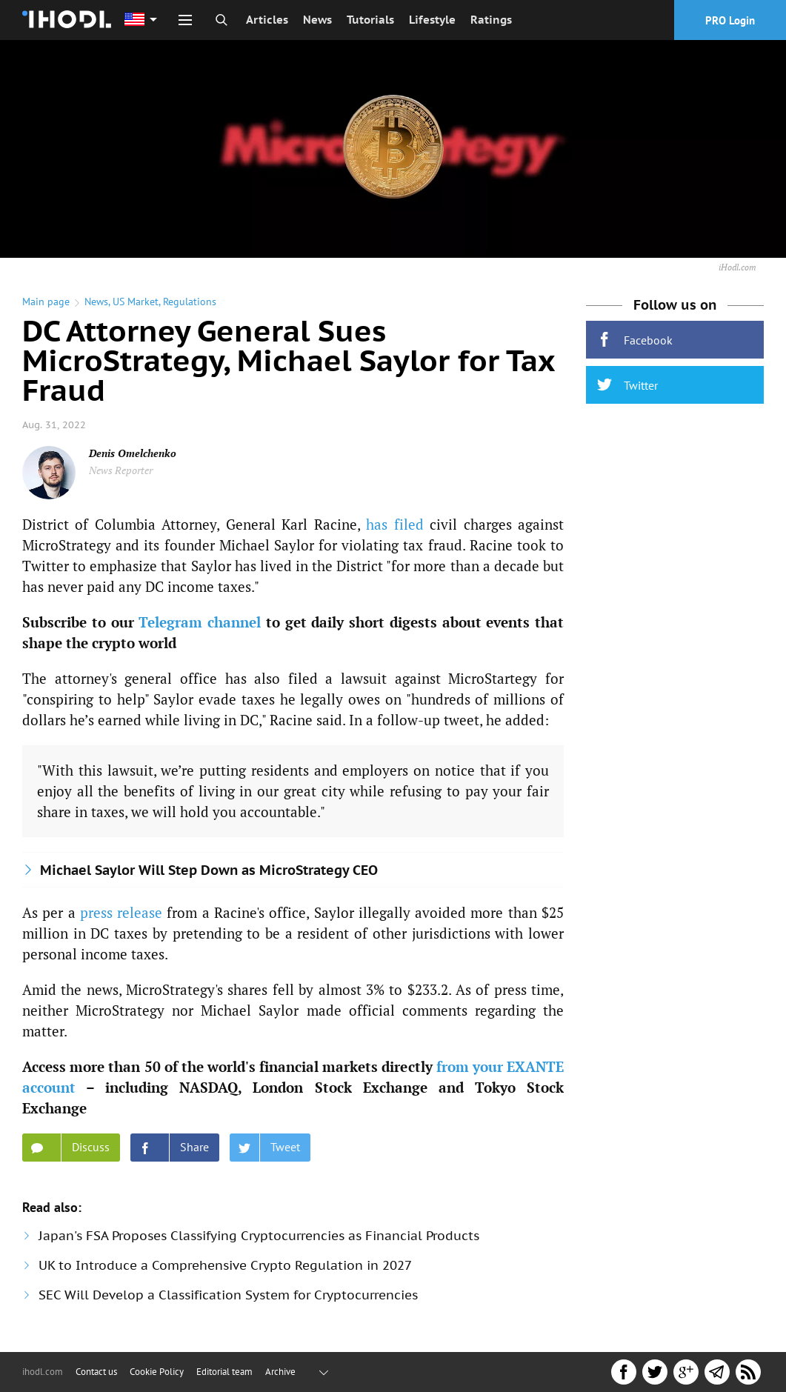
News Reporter (121, 470)
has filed (394, 524)
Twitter (627, 385)
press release (121, 912)
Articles (267, 20)
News (317, 20)
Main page (46, 301)
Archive (280, 1371)
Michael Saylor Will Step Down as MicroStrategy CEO (209, 870)
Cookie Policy (157, 1371)
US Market (136, 301)
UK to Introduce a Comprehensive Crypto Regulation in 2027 (225, 1265)
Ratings (491, 20)
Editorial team (224, 1371)
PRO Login (730, 20)
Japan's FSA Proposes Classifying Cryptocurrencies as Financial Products (259, 1236)
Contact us (96, 1371)
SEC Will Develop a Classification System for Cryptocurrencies (228, 1295)
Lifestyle (432, 20)
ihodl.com (42, 1371)
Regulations (189, 301)
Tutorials (370, 20)
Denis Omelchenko (132, 453)
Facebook (635, 339)
